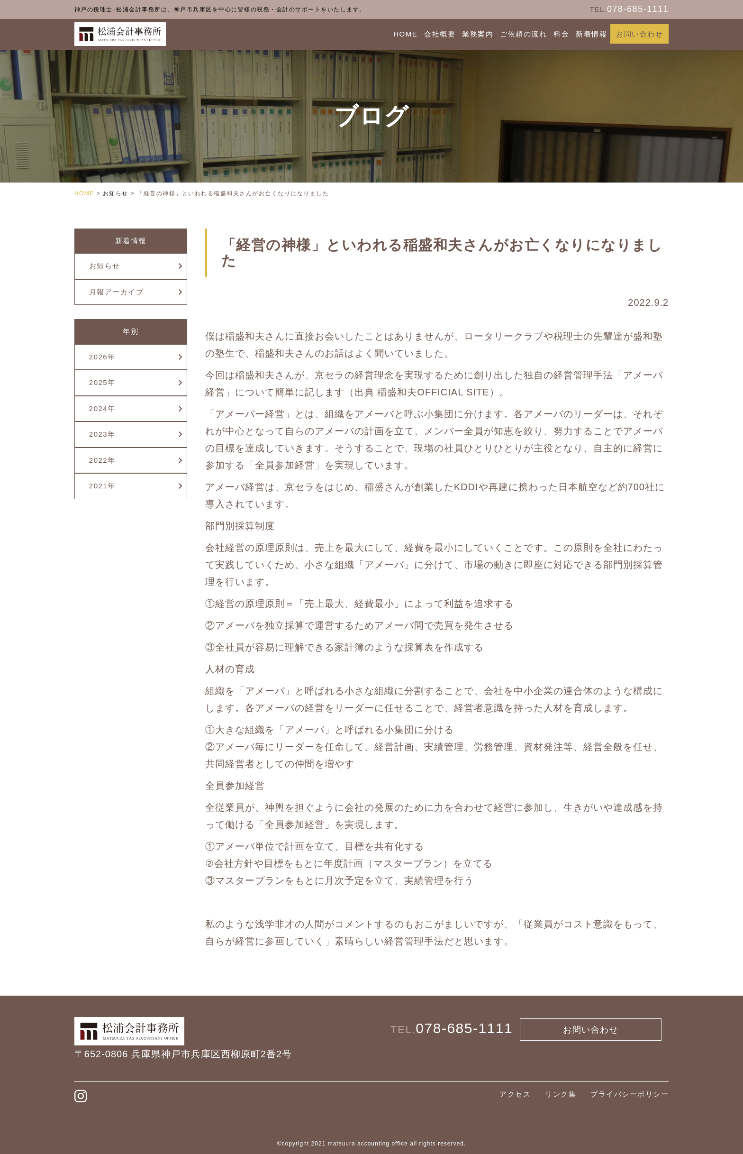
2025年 (102, 382)
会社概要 (439, 34)
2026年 (102, 357)
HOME (405, 34)
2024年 (102, 408)
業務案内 (477, 34)
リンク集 (560, 1094)
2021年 (102, 486)
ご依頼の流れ (523, 34)
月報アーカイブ (116, 292)
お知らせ (104, 266)
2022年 (102, 460)
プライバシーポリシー (629, 1094)
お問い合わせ (639, 34)
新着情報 (591, 34)
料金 (561, 34)
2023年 (102, 434)
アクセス (515, 1094)
